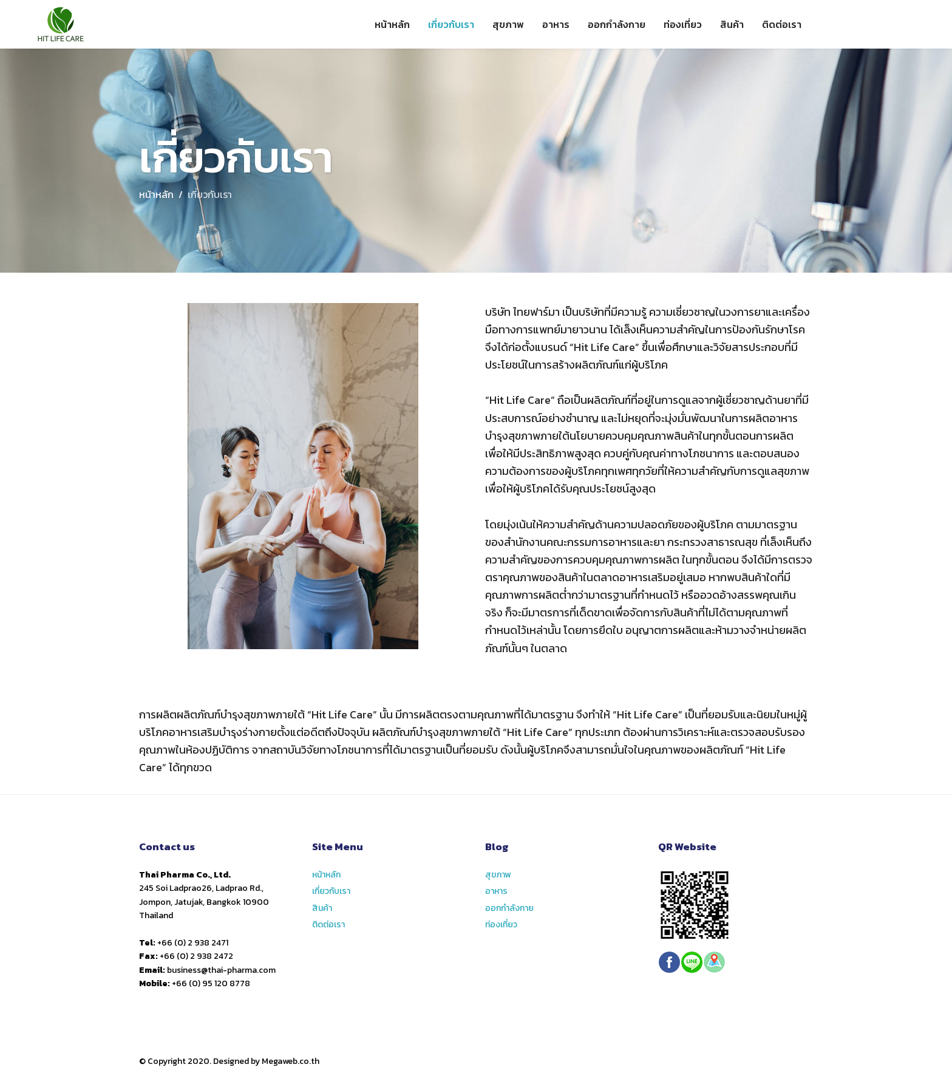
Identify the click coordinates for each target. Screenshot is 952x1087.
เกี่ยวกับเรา (451, 24)
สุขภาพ (508, 24)
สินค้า (732, 24)
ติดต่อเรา (781, 24)
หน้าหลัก (392, 24)
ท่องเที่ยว (683, 24)
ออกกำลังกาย (616, 24)
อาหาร (556, 24)
